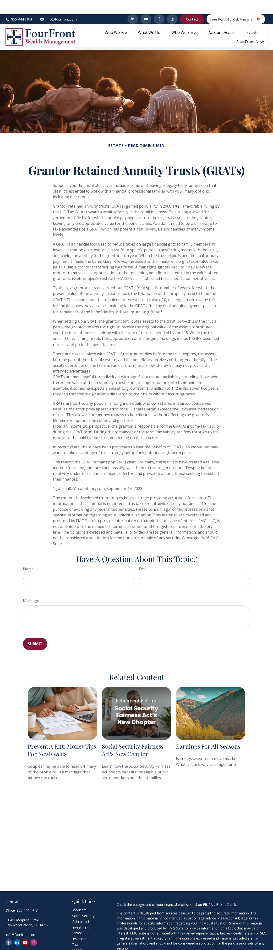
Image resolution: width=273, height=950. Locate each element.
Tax (75, 930)
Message (31, 586)
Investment (81, 913)
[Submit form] (35, 629)
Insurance (79, 924)
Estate (77, 918)
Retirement (80, 907)
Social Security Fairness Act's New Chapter (132, 735)
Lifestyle (78, 941)
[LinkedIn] (132, 5)
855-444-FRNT (19, 5)
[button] (116, 18)
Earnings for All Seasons (208, 732)
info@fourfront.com (58, 5)
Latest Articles (83, 947)
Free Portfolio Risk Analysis (231, 5)
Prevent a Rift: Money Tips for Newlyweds (62, 735)
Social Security (83, 901)
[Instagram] (172, 5)
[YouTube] (146, 5)
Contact (192, 5)
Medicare (79, 895)
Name (28, 554)
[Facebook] (159, 5)
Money (77, 936)
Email (143, 554)
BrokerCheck (226, 890)
